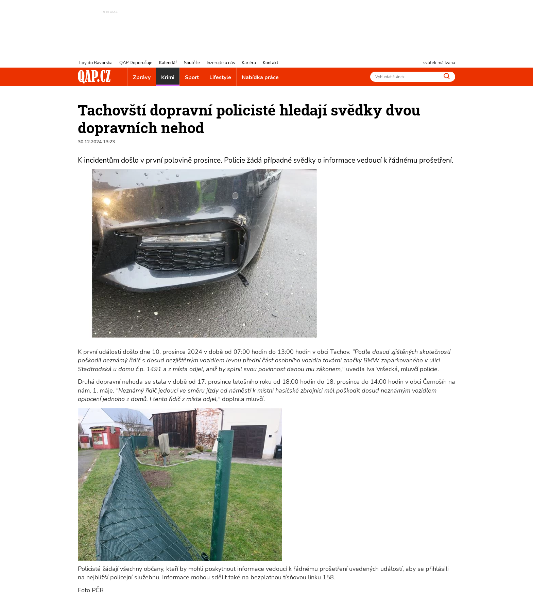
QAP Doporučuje (135, 63)
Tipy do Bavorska (95, 63)
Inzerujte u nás (221, 63)
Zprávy (142, 77)
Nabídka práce (260, 77)
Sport (192, 77)
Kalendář (168, 63)
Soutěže (192, 63)
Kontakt (270, 63)
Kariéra (249, 63)
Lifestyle (220, 77)
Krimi (167, 77)
